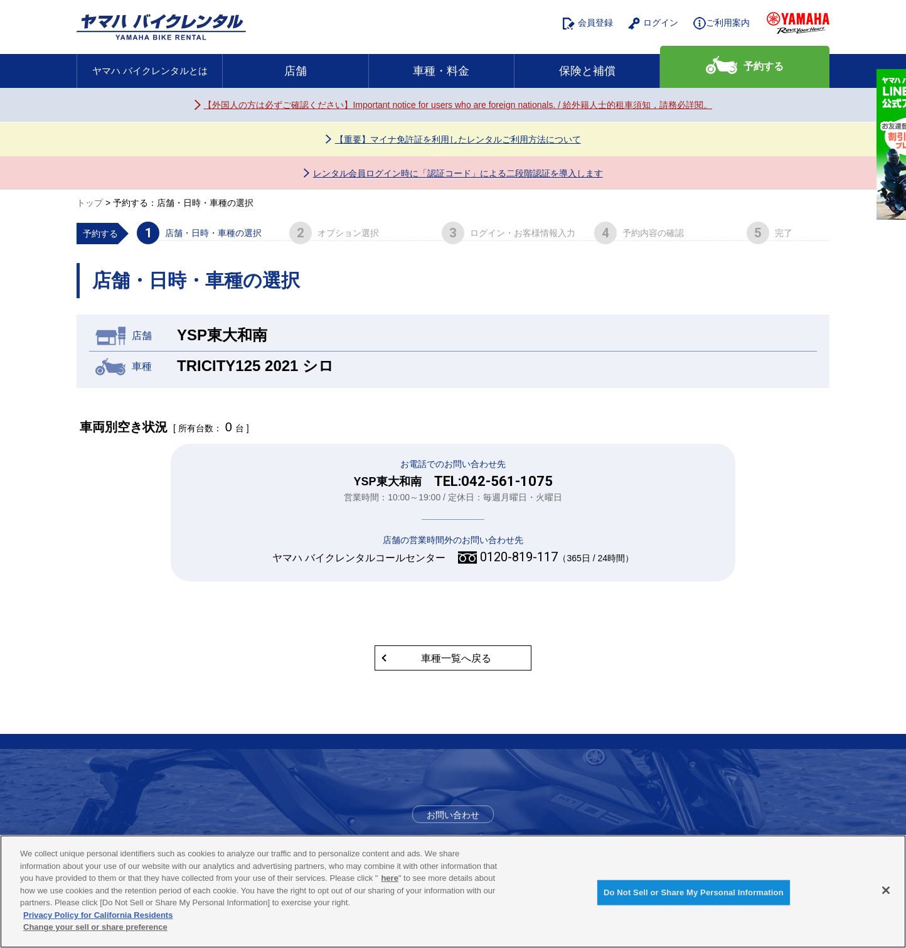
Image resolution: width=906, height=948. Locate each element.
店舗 (295, 71)
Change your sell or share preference (95, 927)
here (389, 878)
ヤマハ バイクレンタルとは (150, 70)
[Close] (886, 890)
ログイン (653, 24)
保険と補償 (587, 71)
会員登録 (588, 24)
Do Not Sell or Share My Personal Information (694, 892)
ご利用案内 (721, 23)
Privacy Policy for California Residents (98, 915)
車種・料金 (441, 71)
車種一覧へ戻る (456, 658)
